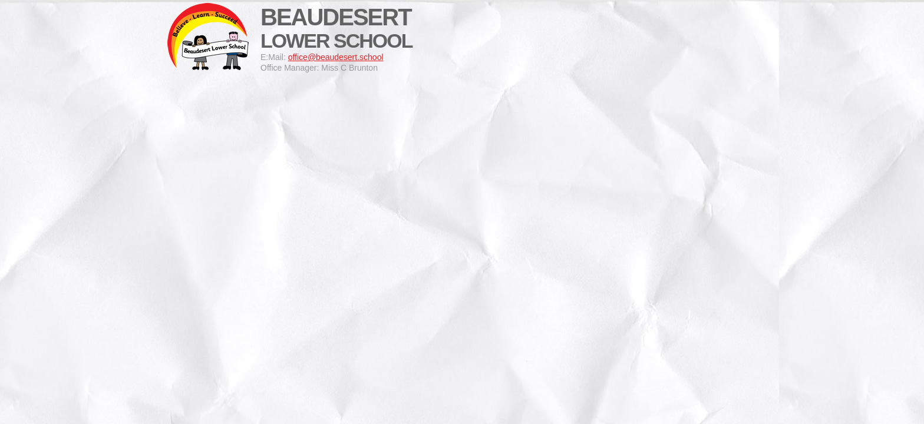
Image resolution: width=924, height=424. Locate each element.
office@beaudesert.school (336, 57)
